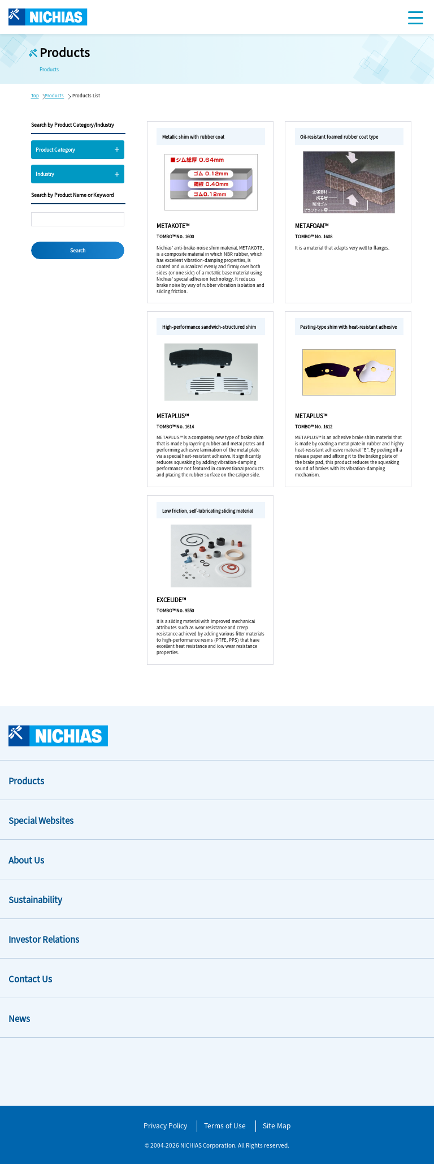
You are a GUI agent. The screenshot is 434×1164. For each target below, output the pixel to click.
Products (54, 95)
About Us (26, 860)
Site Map (276, 1125)
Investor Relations (43, 939)
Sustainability (35, 899)
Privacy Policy (165, 1125)
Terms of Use (225, 1125)
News (19, 1018)
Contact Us (30, 979)
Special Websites (40, 820)
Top (35, 95)
